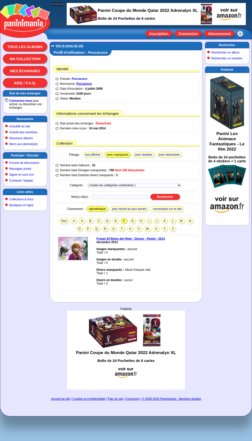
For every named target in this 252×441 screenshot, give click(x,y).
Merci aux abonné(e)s (23, 144)
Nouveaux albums (21, 138)
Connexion (188, 34)
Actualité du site (19, 126)
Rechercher (227, 45)
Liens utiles (25, 192)
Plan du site (115, 399)
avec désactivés (169, 154)
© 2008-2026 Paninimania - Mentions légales (171, 399)
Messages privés (20, 168)
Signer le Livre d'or (21, 174)
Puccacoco (79, 79)
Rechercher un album (225, 52)
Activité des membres (23, 132)
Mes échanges (25, 71)
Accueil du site (60, 399)
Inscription (158, 34)
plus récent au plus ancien (129, 209)
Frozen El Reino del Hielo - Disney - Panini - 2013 (130, 238)
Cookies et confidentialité (88, 399)
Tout (64, 221)
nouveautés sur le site (167, 209)
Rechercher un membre (226, 58)
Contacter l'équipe (21, 180)
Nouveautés (24, 119)
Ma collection (25, 59)
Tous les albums (25, 47)
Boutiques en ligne (21, 205)
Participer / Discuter (25, 155)
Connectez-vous (20, 100)
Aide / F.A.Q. (25, 83)
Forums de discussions (24, 163)
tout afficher (92, 154)
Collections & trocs (21, 199)
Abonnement (219, 34)
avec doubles (143, 154)
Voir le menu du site (69, 46)
